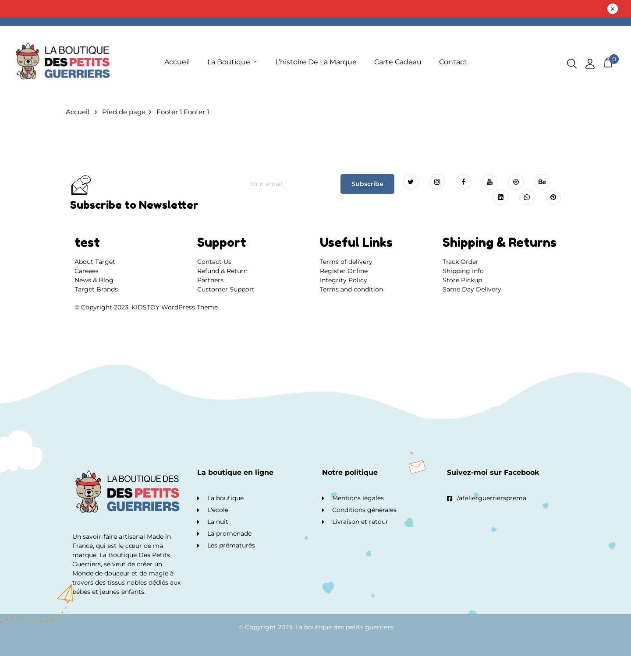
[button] (608, 62)
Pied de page (123, 112)
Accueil (77, 112)
